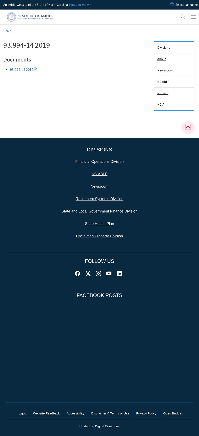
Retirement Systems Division (99, 199)
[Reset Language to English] (172, 5)
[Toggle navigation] (193, 17)
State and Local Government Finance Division (99, 211)
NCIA (160, 104)
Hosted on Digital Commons (99, 426)
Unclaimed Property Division (99, 236)
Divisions (163, 47)
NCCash (162, 93)
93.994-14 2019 (23, 69)
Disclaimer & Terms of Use (110, 413)
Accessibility (75, 413)
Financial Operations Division (99, 161)
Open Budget (172, 413)
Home (7, 31)
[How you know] (80, 5)
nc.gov (21, 413)
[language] (187, 5)
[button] (180, 17)
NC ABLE (163, 82)
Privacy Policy (146, 413)
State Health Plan (99, 224)
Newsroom (165, 70)
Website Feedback (46, 413)
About (161, 59)
